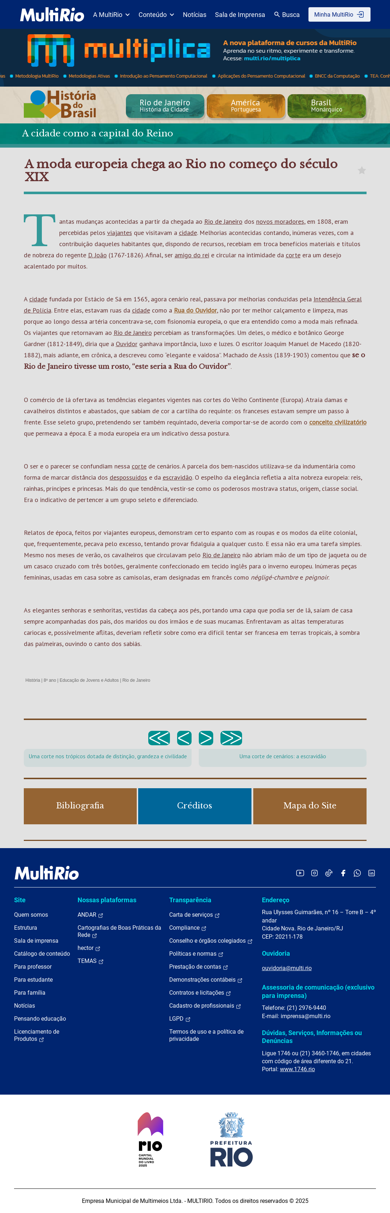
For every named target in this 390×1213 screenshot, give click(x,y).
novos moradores (280, 221)
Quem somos (31, 914)
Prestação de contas (198, 966)
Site (20, 900)
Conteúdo (156, 14)
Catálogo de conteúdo (42, 953)
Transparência (190, 900)
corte (293, 255)
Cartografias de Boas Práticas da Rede (119, 931)
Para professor (33, 966)
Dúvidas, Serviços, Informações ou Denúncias (312, 1036)
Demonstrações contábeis (206, 979)
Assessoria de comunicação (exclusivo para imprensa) (318, 991)
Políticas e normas (196, 953)
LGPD (180, 1018)
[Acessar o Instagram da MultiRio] (314, 872)
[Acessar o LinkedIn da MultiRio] (371, 872)
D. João (97, 255)
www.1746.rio (297, 1069)
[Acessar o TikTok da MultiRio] (328, 872)
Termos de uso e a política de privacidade (206, 1035)
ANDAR (91, 915)
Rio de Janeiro (223, 221)
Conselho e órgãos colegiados (211, 940)
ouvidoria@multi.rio (287, 968)
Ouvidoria (276, 953)
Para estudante (33, 979)
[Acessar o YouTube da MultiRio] (300, 872)
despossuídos (128, 477)
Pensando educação (40, 1018)
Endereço (275, 900)
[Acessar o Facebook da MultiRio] (343, 872)
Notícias (194, 14)
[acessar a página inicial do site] (52, 14)
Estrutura (25, 927)
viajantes (119, 232)
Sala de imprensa (36, 940)
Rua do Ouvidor (195, 310)
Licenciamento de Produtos (36, 1035)
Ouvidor (126, 344)
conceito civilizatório (338, 422)
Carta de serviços (194, 915)
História (33, 680)
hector (89, 948)
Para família (29, 992)
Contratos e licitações (200, 992)
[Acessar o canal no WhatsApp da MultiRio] (357, 872)
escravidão (177, 477)
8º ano (50, 680)
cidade (188, 232)
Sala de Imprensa (240, 14)
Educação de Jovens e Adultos (89, 680)
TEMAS (91, 961)
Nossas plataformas (107, 900)
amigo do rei (192, 255)
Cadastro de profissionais (205, 1005)
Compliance (188, 927)
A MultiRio (111, 14)
